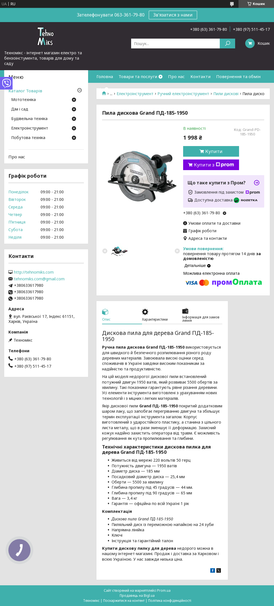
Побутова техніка (28, 138)
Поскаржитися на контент (124, 600)
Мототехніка (23, 100)
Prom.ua (164, 590)
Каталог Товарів (25, 90)
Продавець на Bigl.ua (137, 595)
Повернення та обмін (238, 76)
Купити (214, 151)
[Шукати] (227, 43)
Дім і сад (19, 109)
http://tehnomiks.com (34, 272)
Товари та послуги (138, 76)
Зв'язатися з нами (173, 15)
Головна (104, 76)
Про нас (176, 76)
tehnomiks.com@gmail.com (39, 278)
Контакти (200, 76)
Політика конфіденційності (169, 600)
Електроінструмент (29, 128)
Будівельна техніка (29, 119)
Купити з (214, 165)
